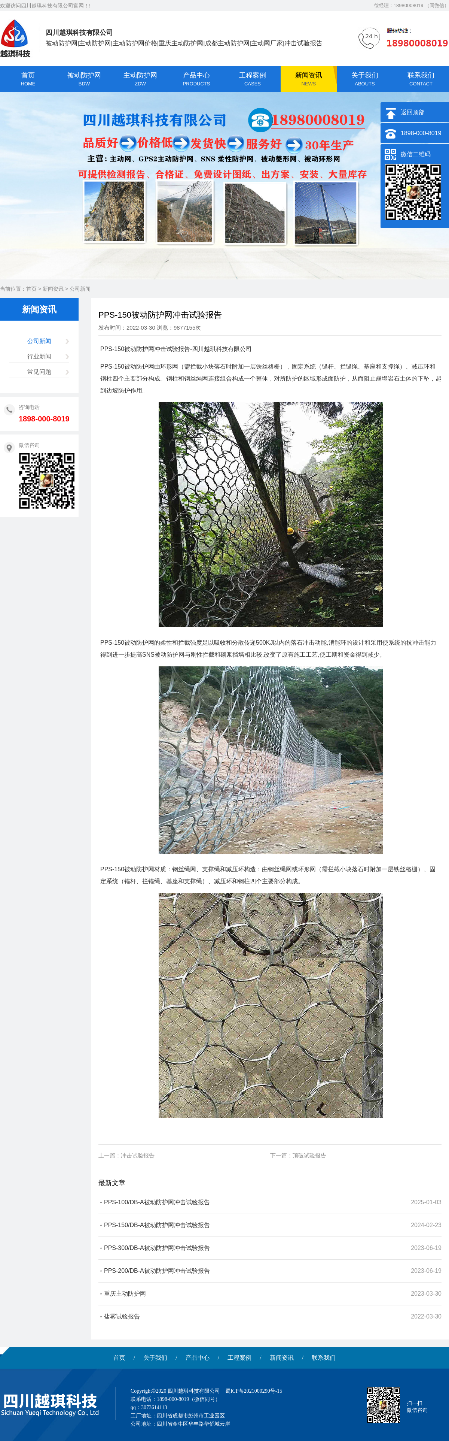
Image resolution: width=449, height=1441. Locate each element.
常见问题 (39, 372)
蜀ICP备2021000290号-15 (253, 1391)
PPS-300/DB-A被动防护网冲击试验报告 (157, 1248)
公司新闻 (80, 289)
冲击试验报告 (138, 1155)
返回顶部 (413, 112)
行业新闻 (39, 356)
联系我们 (324, 1357)
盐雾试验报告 (122, 1316)
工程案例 (239, 1357)
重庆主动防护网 (125, 1293)
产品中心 (198, 1357)
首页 (31, 289)
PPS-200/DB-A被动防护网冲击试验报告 (157, 1271)
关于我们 (155, 1357)
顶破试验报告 (309, 1155)
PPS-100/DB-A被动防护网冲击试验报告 (157, 1202)
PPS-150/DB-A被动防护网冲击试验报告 (157, 1225)
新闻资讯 (53, 289)
